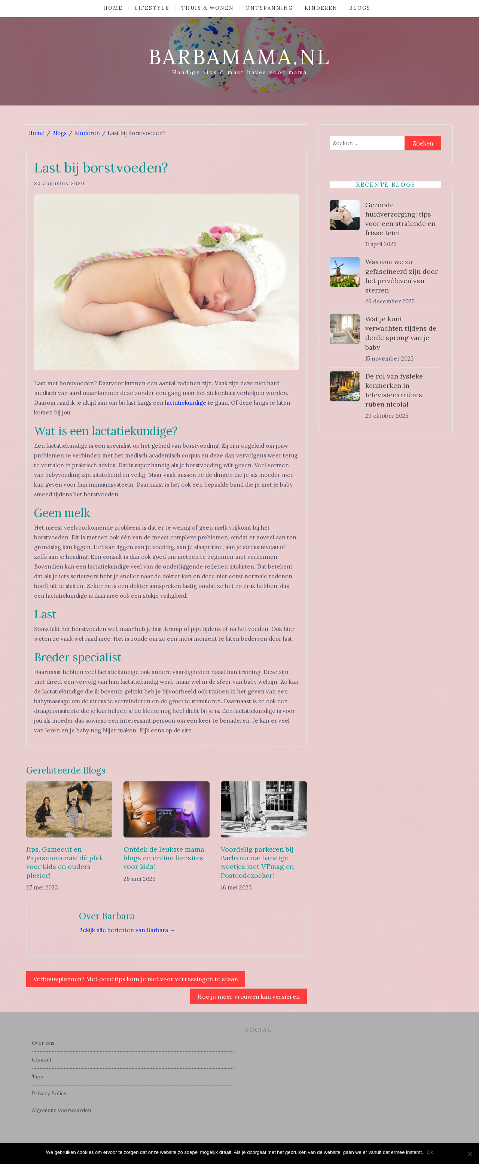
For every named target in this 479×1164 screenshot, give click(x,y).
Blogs (359, 8)
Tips (37, 1076)
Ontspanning (269, 8)
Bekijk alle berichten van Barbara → (127, 930)
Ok (430, 1152)
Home (113, 8)
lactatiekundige (185, 402)
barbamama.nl (239, 57)
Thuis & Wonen (207, 8)
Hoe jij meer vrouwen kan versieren (248, 996)
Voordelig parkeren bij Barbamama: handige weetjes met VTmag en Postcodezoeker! (257, 862)
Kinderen (321, 8)
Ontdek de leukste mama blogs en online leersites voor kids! (163, 858)
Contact (42, 1059)
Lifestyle (152, 8)
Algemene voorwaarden (61, 1110)
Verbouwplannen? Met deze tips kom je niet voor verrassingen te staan (135, 979)
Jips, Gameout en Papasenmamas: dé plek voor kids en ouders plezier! (64, 862)
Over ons (43, 1042)
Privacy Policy (49, 1093)
